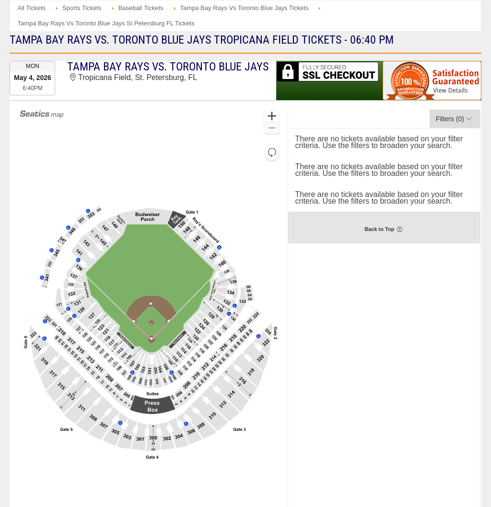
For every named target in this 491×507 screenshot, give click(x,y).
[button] (271, 116)
